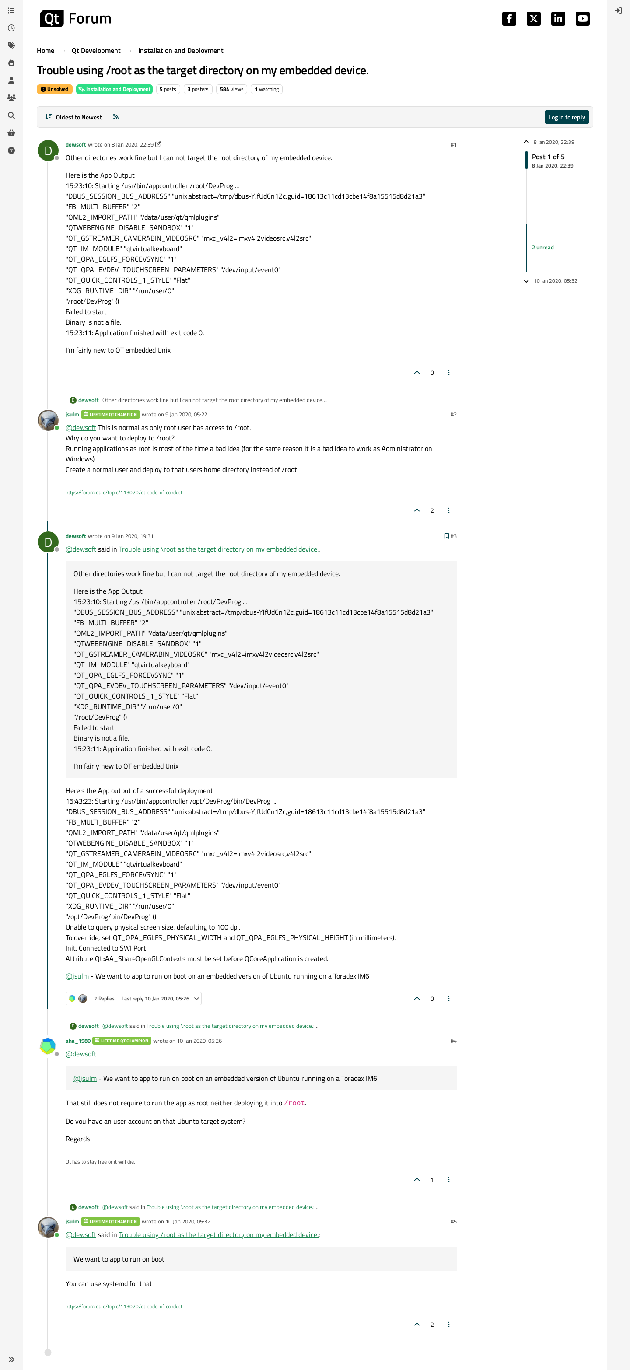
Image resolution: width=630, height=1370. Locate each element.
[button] (11, 1360)
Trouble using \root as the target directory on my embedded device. (218, 549)
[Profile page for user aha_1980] (48, 1046)
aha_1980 (78, 1040)
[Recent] (11, 28)
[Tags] (11, 45)
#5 (454, 1221)
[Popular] (11, 63)
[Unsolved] (11, 150)
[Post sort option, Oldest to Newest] (73, 117)
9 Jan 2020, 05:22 (186, 414)
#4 (454, 1040)
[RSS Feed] (115, 117)
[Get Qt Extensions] (11, 133)
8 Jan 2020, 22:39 (133, 144)
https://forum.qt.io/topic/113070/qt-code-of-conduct (124, 492)
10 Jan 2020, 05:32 (187, 1221)
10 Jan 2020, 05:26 (199, 1040)
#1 (454, 144)
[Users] (11, 80)
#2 (454, 414)
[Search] (11, 115)
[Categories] (11, 10)
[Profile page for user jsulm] (48, 420)
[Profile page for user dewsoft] (48, 150)
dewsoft (76, 144)
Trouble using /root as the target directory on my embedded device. (218, 1234)
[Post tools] (449, 372)
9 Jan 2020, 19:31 (133, 535)
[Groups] (11, 98)
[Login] (618, 10)
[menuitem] (618, 10)
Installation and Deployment (114, 89)
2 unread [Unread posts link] (543, 247)
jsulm (72, 414)
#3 (454, 535)
